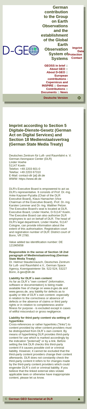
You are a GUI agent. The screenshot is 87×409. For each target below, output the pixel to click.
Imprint (77, 47)
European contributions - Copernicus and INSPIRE (55, 80)
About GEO (57, 69)
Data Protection (76, 52)
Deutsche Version (56, 97)
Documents (49, 92)
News (64, 92)
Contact (76, 57)
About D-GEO (56, 72)
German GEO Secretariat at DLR (31, 399)
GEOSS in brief (54, 65)
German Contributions (57, 87)
